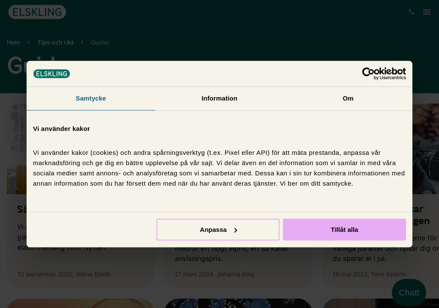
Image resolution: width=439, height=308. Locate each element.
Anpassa (218, 229)
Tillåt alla (344, 229)
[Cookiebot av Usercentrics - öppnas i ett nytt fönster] (368, 73)
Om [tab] (348, 98)
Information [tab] (219, 98)
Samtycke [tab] (91, 98)
